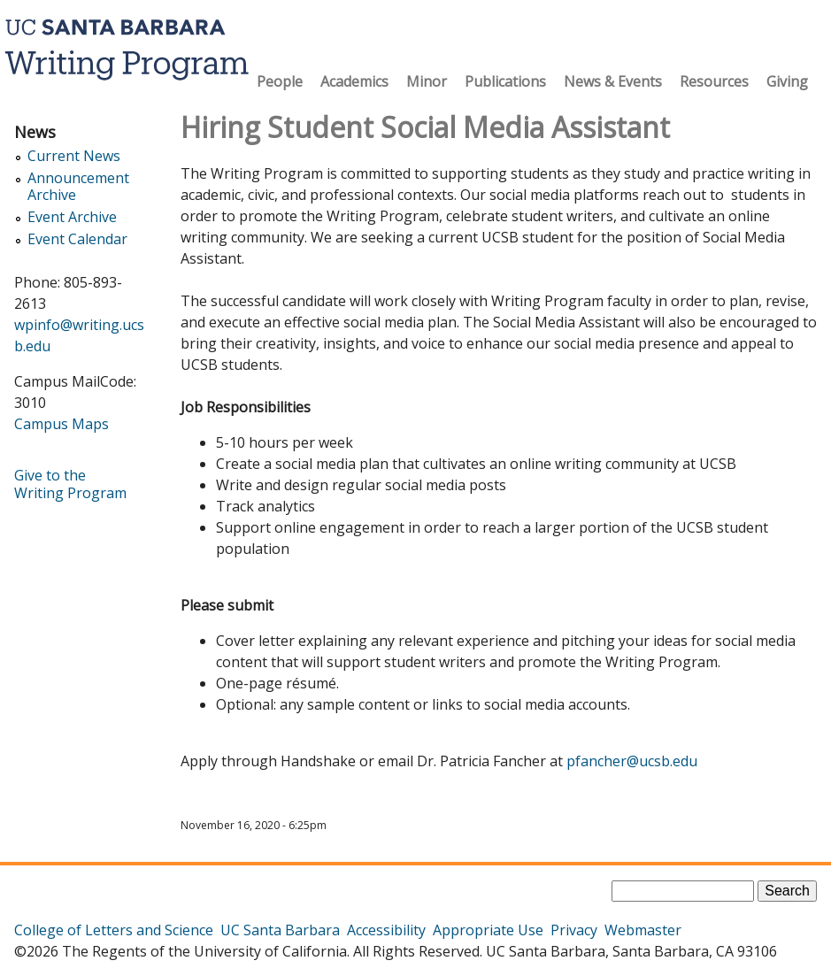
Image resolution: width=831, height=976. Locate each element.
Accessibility (386, 930)
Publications (505, 81)
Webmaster (642, 930)
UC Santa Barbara (280, 930)
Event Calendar (77, 239)
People (280, 81)
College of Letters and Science (113, 930)
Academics (354, 81)
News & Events (613, 81)
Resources (714, 81)
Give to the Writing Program (70, 484)
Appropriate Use (488, 930)
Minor (426, 81)
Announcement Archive (78, 187)
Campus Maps (61, 424)
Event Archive (72, 217)
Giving (787, 81)
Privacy (573, 930)
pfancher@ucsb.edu (631, 761)
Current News (73, 156)
